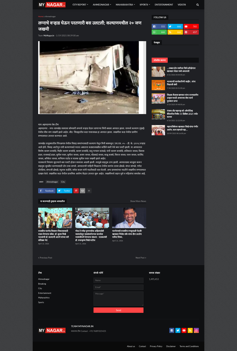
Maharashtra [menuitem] (124, 4)
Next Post (140, 257)
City (63, 182)
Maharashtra (43, 297)
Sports (41, 302)
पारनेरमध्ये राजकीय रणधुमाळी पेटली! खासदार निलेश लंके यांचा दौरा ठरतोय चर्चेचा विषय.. (127, 234)
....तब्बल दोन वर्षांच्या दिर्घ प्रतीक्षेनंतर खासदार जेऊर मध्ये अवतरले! (181, 70)
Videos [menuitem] (182, 4)
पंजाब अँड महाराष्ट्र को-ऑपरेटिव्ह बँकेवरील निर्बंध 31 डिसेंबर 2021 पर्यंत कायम (182, 113)
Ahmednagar (50, 16)
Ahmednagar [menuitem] (101, 4)
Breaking (42, 283)
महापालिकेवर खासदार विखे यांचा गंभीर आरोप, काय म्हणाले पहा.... (182, 128)
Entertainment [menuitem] (164, 4)
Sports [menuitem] (144, 4)
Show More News (138, 201)
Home (40, 16)
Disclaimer (171, 346)
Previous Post (46, 257)
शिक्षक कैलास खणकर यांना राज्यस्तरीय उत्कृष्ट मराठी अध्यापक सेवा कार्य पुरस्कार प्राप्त (182, 97)
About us (131, 346)
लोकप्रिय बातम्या (160, 60)
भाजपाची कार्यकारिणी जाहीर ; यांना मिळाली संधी (181, 83)
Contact (142, 346)
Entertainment (44, 293)
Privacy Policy (156, 346)
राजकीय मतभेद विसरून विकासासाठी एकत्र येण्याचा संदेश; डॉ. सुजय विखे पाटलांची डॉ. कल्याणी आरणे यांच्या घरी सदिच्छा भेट (53, 235)
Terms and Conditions (189, 346)
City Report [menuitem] (79, 4)
